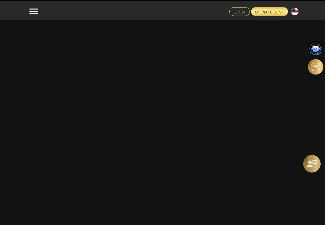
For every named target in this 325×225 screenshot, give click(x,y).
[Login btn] (239, 11)
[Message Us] (312, 163)
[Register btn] (269, 11)
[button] (294, 11)
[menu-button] (33, 11)
